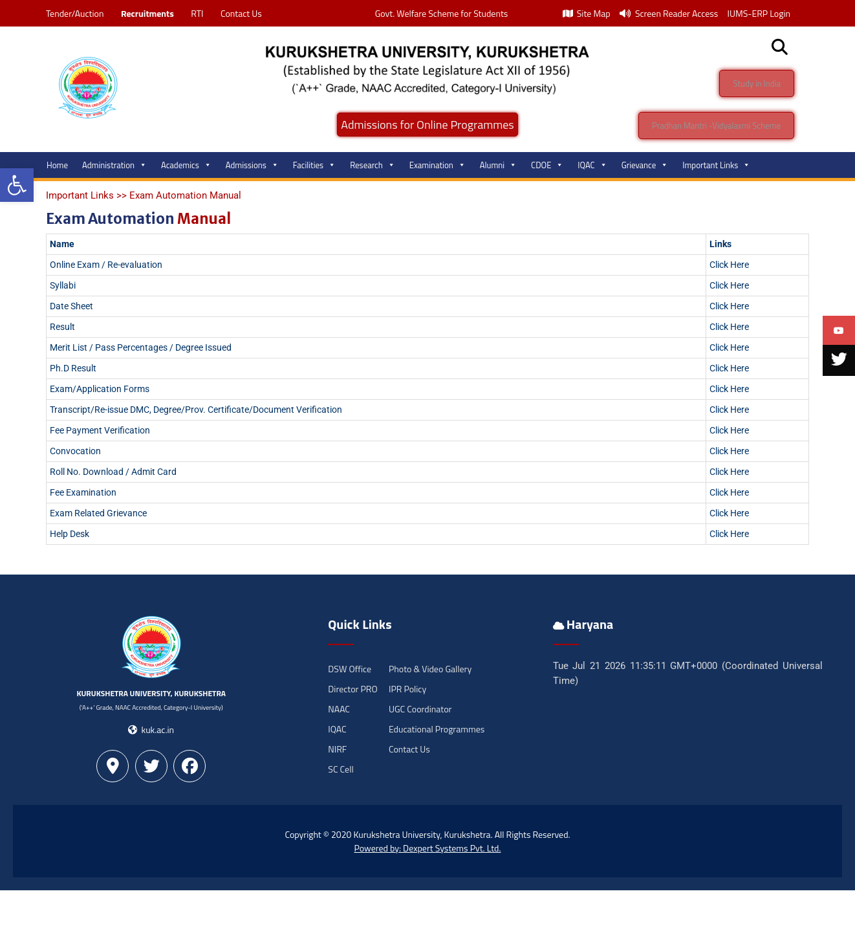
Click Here (729, 264)
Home (57, 165)
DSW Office (349, 668)
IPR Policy (407, 689)
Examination (437, 165)
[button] (17, 185)
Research (372, 165)
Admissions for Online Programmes (427, 124)
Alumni (498, 165)
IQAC (592, 165)
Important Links (716, 165)
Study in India (757, 83)
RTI (197, 13)
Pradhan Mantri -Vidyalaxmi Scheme (716, 125)
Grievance (645, 165)
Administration (114, 165)
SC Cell (340, 769)
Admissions (252, 165)
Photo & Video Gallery (430, 668)
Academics (186, 165)
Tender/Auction (74, 13)
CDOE (547, 165)
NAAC (339, 709)
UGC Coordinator (420, 709)
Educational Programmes (436, 729)
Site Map (587, 13)
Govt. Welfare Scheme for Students (441, 13)
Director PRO (352, 689)
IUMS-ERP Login (758, 13)
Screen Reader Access (669, 13)
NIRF (337, 749)
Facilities (314, 165)
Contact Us (241, 13)
